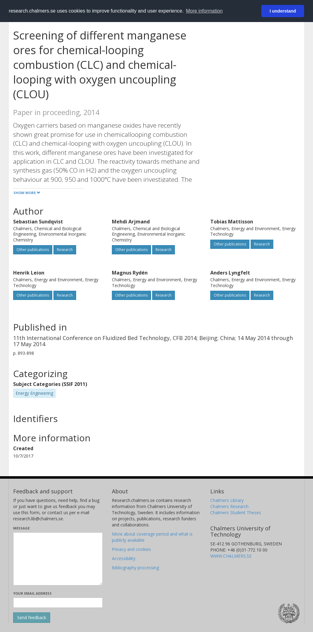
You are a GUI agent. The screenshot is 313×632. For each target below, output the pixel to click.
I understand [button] (283, 11)
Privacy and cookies (131, 549)
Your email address (32, 593)
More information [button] (204, 10)
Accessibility (123, 558)
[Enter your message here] (58, 558)
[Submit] (31, 617)
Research (65, 249)
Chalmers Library (227, 500)
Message (21, 528)
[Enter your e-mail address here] (58, 602)
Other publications (33, 249)
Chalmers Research (229, 506)
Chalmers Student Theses (235, 512)
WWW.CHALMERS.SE (231, 556)
